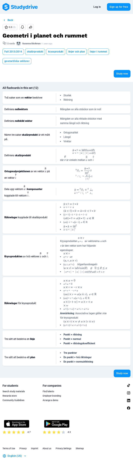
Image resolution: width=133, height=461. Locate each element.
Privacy (23, 439)
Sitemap (80, 439)
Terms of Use (9, 439)
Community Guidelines (13, 390)
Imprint (34, 439)
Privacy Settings (63, 439)
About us (47, 439)
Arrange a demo (50, 390)
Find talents (48, 382)
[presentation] (83, 142)
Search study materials (14, 382)
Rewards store (10, 386)
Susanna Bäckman (31, 43)
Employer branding (52, 386)
